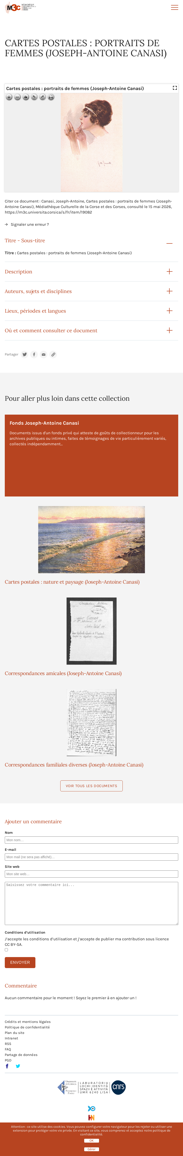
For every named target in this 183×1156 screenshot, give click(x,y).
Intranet (11, 1038)
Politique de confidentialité (27, 1027)
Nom (9, 832)
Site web (12, 866)
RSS (8, 1044)
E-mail (10, 849)
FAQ (8, 1049)
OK (91, 1141)
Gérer (91, 1149)
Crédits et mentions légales (28, 1022)
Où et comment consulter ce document (51, 330)
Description (18, 271)
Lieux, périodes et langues (35, 311)
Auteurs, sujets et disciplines (38, 291)
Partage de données (21, 1055)
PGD (8, 1060)
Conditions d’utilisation (25, 932)
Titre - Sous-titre (25, 240)
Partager (11, 354)
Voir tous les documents (91, 786)
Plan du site (14, 1033)
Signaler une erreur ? (30, 224)
